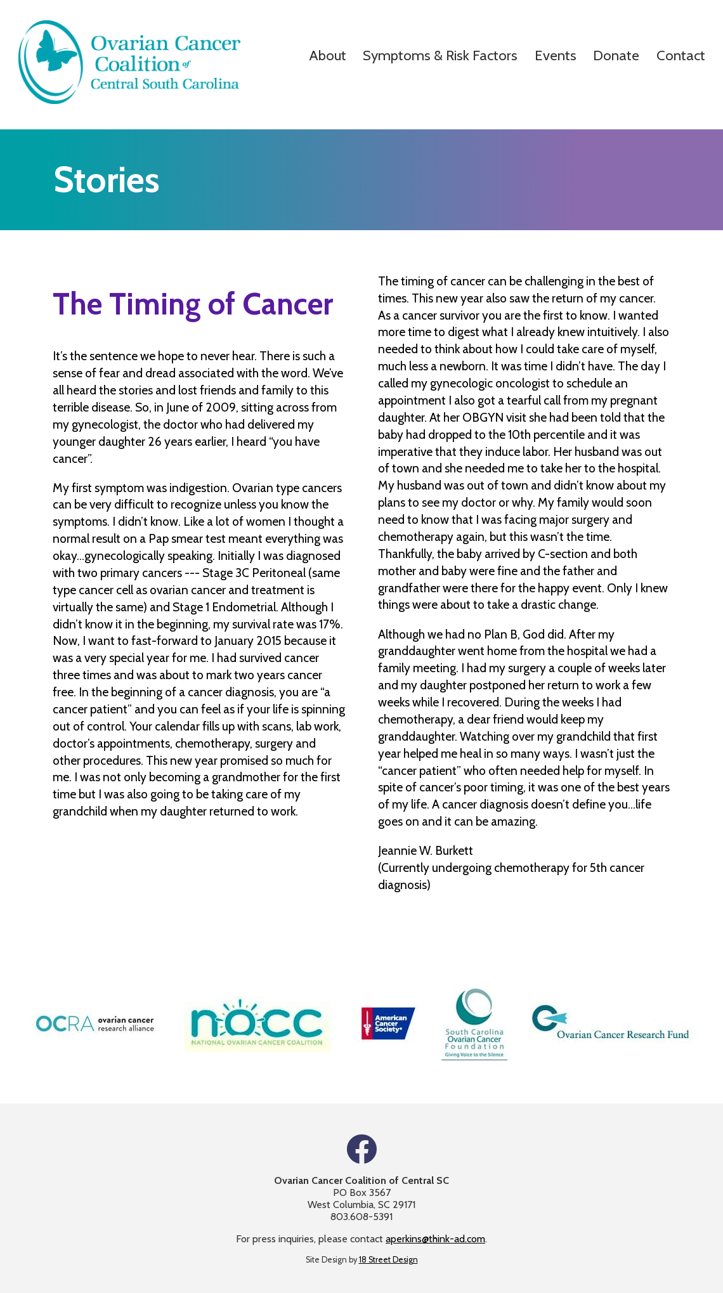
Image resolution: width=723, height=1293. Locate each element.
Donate (616, 55)
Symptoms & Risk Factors (440, 55)
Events (555, 55)
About (327, 55)
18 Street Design (388, 1259)
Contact (680, 55)
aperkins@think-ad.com (435, 1239)
